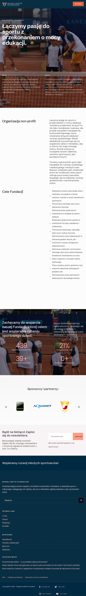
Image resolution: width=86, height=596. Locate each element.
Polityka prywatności (15, 577)
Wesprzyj (6, 523)
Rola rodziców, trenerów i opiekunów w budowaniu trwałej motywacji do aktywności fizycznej (40, 568)
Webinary (6, 549)
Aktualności (7, 539)
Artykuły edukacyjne (10, 543)
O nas (4, 516)
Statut (5, 519)
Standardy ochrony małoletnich (36, 577)
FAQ (3, 577)
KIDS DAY (6, 546)
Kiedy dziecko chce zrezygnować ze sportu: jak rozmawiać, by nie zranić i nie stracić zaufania (41, 565)
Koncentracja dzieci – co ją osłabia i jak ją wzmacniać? (25, 562)
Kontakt (5, 526)
